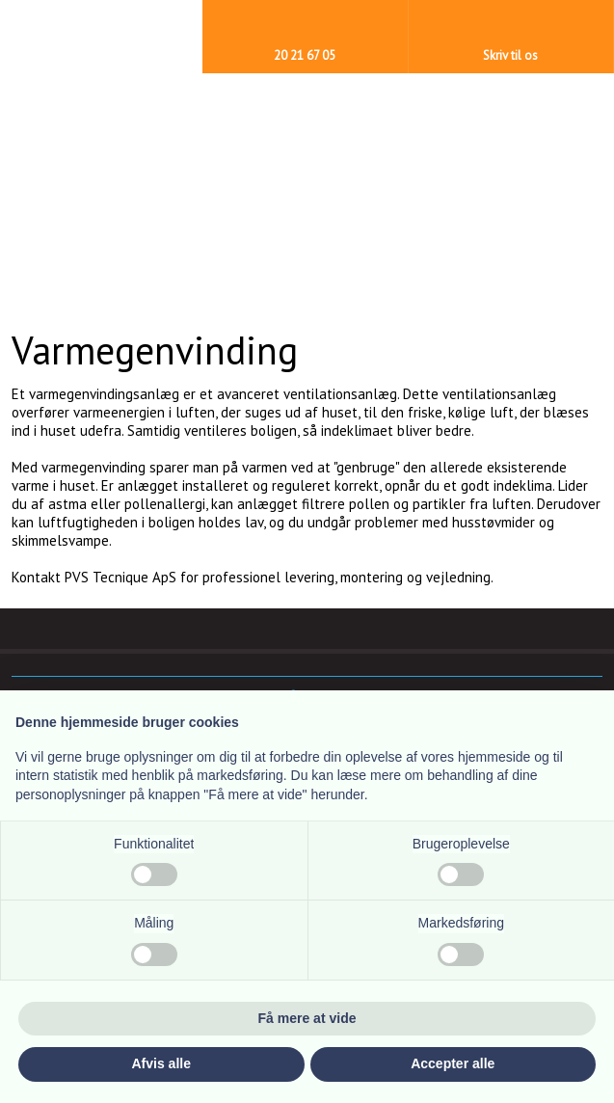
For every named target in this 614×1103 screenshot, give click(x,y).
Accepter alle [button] (452, 1063)
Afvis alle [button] (161, 1063)
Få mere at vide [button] (307, 1018)
